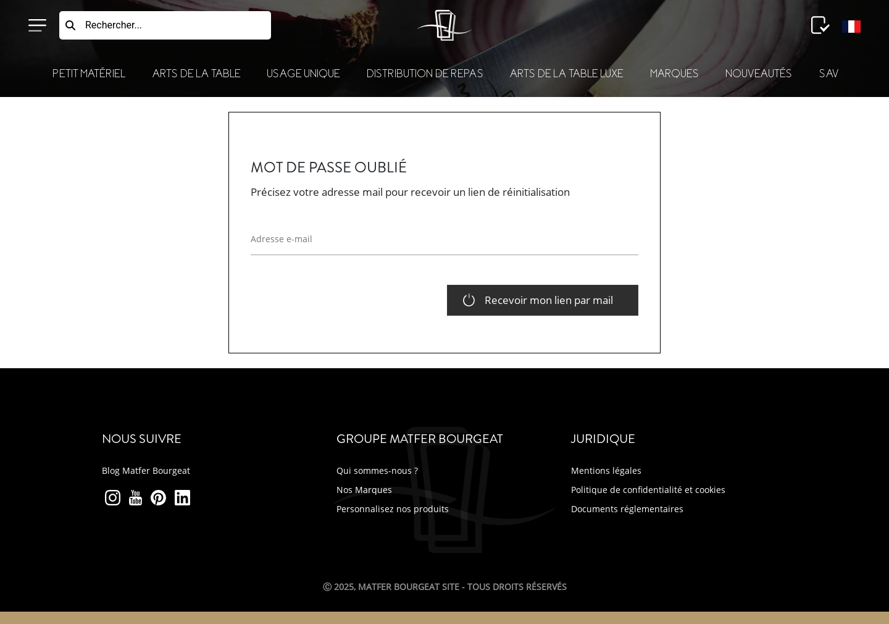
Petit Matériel (88, 74)
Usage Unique (303, 74)
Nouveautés (758, 74)
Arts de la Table (196, 74)
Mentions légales (606, 470)
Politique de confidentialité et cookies (648, 489)
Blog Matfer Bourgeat (146, 470)
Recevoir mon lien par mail (549, 300)
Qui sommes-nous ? (377, 470)
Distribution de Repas (425, 74)
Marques (674, 74)
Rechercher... (113, 25)
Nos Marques (364, 489)
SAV (828, 74)
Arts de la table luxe (566, 74)
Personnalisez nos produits (392, 509)
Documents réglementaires (627, 509)
